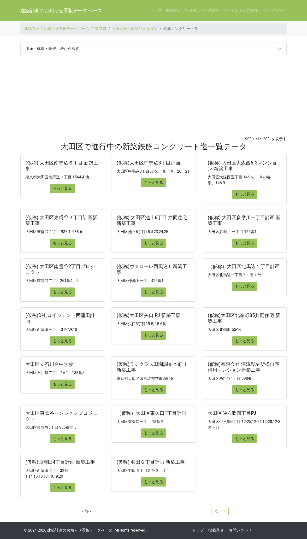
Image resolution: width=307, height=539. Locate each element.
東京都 (100, 28)
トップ (156, 10)
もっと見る (62, 188)
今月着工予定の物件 (240, 10)
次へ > (220, 511)
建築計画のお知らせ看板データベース (61, 10)
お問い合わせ (273, 10)
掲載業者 (173, 10)
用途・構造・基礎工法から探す (52, 48)
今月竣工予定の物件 (202, 10)
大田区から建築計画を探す (135, 28)
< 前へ (87, 511)
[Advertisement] (153, 91)
